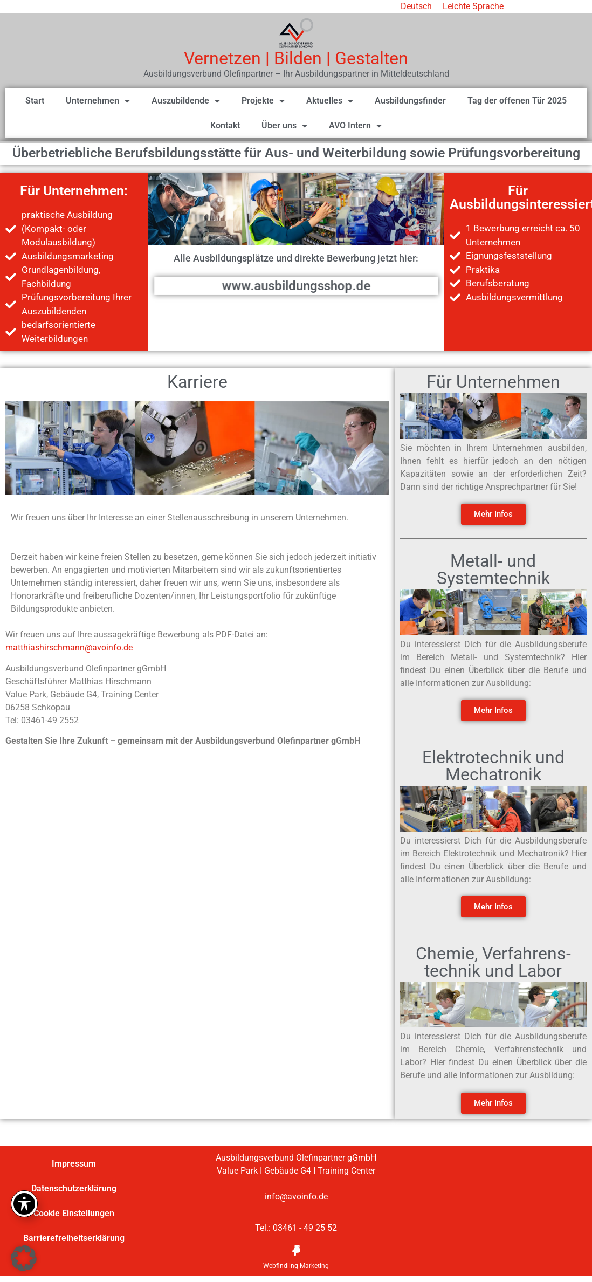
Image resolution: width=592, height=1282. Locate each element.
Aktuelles (329, 101)
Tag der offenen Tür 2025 (517, 100)
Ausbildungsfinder (410, 100)
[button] (23, 1258)
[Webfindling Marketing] (296, 1250)
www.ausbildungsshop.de (296, 286)
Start (34, 100)
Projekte (263, 101)
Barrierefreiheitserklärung (74, 1238)
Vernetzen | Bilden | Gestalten (296, 58)
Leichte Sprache (473, 6)
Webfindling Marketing (296, 1266)
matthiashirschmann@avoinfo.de (69, 647)
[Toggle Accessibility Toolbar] (24, 1204)
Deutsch (416, 6)
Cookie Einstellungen (73, 1213)
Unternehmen (98, 101)
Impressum (74, 1163)
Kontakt (225, 125)
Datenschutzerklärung (73, 1188)
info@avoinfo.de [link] (296, 1196)
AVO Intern (355, 125)
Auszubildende (186, 101)
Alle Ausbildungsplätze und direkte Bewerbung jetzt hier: (296, 258)
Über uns (284, 125)
